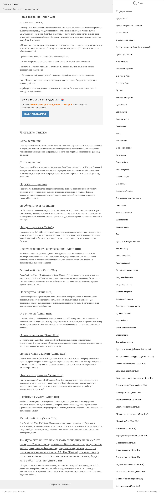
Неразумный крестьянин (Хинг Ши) (131, 435)
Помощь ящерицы (124, 292)
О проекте (55, 484)
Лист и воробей (122, 169)
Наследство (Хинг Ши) (126, 428)
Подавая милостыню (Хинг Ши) (130, 464)
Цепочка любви (123, 76)
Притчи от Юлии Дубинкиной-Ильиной (133, 349)
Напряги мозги (122, 119)
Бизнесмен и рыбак (124, 69)
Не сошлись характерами (127, 270)
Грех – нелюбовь (123, 256)
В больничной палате (125, 40)
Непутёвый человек (124, 277)
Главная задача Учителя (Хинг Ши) (131, 385)
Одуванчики (121, 105)
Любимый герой (123, 263)
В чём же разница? (124, 148)
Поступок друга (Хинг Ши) (128, 486)
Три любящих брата (124, 342)
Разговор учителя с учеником (128, 198)
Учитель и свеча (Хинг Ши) (15, 492)
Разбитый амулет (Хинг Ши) (40, 396)
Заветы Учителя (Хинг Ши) (128, 407)
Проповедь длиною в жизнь (128, 306)
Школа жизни (122, 220)
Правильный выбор (124, 191)
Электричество (122, 227)
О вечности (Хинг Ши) (126, 443)
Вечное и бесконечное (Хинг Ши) (130, 364)
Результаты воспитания (126, 328)
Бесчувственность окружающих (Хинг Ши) (135, 356)
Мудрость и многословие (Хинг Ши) (132, 414)
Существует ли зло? (124, 54)
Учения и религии (124, 212)
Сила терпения (30, 140)
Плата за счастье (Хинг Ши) (128, 457)
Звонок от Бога (122, 83)
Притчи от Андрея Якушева (128, 241)
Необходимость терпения (37, 205)
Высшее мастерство (124, 97)
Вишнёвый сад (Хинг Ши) (127, 371)
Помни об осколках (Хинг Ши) (129, 479)
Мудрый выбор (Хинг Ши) (127, 421)
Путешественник (123, 313)
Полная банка (122, 33)
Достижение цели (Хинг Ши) (128, 400)
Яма (118, 234)
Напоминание (122, 61)
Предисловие (121, 18)
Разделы (66, 484)
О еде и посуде (122, 176)
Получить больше (123, 284)
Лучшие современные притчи (129, 25)
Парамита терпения (33, 184)
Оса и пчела (121, 184)
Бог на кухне (121, 112)
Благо (118, 133)
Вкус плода (121, 155)
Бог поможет (121, 141)
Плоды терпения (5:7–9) (37, 227)
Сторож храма (122, 335)
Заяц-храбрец (122, 162)
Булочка (119, 90)
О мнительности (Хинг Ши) (128, 450)
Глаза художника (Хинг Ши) (128, 392)
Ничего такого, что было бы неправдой (133, 47)
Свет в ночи (121, 205)
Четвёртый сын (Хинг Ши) (39, 418)
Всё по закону (122, 248)
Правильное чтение (124, 299)
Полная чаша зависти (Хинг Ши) (130, 471)
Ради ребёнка (121, 320)
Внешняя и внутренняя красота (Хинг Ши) (134, 378)
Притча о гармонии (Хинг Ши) (41, 375)
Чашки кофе (121, 126)
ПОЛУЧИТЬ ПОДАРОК (35, 114)
